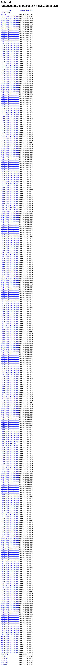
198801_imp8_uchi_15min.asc (10, 353)
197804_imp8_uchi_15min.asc (10, 122)
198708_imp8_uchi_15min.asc (10, 343)
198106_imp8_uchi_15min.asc (10, 197)
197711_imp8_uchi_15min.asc (10, 112)
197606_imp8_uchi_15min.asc (10, 79)
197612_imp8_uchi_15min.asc (10, 91)
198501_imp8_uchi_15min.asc (10, 282)
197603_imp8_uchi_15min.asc (10, 73)
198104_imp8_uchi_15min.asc (10, 193)
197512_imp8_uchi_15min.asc (10, 67)
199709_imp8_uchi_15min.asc (10, 581)
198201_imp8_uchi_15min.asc (10, 211)
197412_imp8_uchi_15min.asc (10, 43)
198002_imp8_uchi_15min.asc (10, 166)
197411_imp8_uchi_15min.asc (10, 42)
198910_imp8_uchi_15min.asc (10, 394)
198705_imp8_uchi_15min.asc (10, 337)
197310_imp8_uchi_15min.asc (10, 16)
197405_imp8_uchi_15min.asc (10, 30)
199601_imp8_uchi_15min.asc (10, 542)
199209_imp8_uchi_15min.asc (10, 463)
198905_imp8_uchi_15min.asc (10, 384)
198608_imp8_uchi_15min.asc (10, 319)
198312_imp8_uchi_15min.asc (10, 256)
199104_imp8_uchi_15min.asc (10, 430)
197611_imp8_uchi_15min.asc (10, 89)
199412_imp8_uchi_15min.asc (10, 516)
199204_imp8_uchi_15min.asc (10, 453)
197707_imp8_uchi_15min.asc (10, 105)
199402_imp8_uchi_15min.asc (10, 497)
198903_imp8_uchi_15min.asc (10, 380)
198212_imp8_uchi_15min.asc (10, 233)
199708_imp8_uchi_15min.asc (10, 579)
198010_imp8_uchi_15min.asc (10, 181)
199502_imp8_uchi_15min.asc (10, 520)
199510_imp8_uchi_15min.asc (10, 536)
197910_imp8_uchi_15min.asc (10, 158)
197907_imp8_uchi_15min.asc (10, 152)
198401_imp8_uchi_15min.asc (10, 258)
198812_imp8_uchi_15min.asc (10, 374)
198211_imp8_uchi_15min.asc (10, 231)
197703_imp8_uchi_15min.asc (10, 97)
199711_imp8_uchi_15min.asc (10, 585)
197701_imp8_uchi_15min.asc (10, 93)
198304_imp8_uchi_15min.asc (10, 240)
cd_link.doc (4, 658)
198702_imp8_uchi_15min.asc (10, 331)
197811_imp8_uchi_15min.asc (10, 136)
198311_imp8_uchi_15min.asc (10, 254)
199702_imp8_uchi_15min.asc (10, 567)
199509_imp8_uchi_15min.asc (10, 534)
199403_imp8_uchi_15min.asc (10, 498)
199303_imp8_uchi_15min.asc (10, 475)
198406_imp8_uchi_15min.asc (10, 268)
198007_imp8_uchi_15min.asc (10, 175)
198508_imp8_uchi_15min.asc (10, 296)
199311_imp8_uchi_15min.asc (10, 491)
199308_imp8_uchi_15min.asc (10, 485)
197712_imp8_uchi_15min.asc (10, 114)
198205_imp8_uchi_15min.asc (10, 219)
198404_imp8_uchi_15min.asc (10, 264)
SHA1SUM (4, 654)
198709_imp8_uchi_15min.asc (10, 345)
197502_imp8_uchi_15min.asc (10, 47)
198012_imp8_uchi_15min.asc (10, 185)
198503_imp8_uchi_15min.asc (10, 286)
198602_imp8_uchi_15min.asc (10, 307)
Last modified (24, 10)
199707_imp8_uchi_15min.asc (10, 577)
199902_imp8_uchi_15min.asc (10, 615)
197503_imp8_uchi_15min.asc (10, 49)
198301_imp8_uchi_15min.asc (10, 235)
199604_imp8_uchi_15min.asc (10, 548)
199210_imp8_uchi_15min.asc (10, 465)
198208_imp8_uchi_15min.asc (10, 225)
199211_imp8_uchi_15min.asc (10, 467)
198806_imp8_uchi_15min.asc (10, 363)
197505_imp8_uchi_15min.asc (10, 53)
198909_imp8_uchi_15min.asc (10, 392)
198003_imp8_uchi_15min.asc (10, 168)
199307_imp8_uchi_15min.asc (10, 483)
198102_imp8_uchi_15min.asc (10, 189)
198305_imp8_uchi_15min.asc (10, 242)
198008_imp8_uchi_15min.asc (10, 177)
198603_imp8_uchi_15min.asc (10, 309)
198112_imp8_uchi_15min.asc (10, 209)
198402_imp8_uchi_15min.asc (10, 260)
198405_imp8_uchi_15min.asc (10, 266)
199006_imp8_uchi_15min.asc (10, 410)
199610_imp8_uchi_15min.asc (10, 560)
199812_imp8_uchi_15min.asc (10, 611)
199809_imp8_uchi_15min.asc (10, 605)
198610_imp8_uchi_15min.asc (10, 323)
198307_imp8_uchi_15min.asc (10, 246)
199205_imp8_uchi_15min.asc (10, 455)
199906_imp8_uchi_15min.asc (10, 623)
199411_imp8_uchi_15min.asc (10, 514)
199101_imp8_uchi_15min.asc (10, 424)
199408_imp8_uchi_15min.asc (10, 508)
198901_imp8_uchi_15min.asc (10, 376)
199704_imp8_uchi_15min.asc (10, 571)
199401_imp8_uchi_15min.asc (10, 495)
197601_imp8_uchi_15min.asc (10, 69)
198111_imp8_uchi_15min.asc (10, 207)
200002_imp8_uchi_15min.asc (10, 638)
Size (31, 10)
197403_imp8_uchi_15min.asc (10, 26)
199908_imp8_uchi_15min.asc (10, 627)
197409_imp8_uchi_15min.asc (10, 38)
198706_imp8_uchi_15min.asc (10, 339)
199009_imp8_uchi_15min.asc (10, 416)
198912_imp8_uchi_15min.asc (10, 398)
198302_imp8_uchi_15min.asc (10, 237)
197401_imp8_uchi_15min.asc (10, 22)
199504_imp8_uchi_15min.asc (10, 524)
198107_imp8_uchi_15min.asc (10, 199)
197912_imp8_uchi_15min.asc (10, 162)
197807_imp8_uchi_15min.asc (10, 128)
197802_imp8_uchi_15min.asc (10, 118)
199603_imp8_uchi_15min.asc (10, 546)
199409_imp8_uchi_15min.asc (10, 510)
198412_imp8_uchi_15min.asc (10, 280)
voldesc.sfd (4, 662)
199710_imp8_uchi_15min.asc (10, 583)
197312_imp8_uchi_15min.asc (10, 20)
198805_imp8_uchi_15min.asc (10, 361)
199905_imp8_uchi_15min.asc (10, 621)
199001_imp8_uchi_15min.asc (10, 400)
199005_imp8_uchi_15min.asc (10, 408)
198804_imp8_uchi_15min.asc (10, 359)
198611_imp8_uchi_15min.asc (10, 325)
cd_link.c (3, 656)
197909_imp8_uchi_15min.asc (10, 156)
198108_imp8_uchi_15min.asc (10, 201)
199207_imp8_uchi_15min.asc (10, 459)
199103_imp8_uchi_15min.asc (10, 428)
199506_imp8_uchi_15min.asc (10, 528)
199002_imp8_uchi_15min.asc (10, 402)
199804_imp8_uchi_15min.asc (10, 595)
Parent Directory (6, 12)
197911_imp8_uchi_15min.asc (10, 160)
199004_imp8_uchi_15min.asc (10, 406)
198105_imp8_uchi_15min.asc (10, 195)
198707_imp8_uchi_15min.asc (10, 341)
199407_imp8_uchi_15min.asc (10, 506)
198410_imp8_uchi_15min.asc (10, 276)
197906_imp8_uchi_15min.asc (10, 150)
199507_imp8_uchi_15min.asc (10, 530)
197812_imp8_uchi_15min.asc (10, 138)
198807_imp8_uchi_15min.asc (10, 365)
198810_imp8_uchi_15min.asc (10, 370)
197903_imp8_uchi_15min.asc (10, 144)
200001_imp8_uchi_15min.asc (10, 636)
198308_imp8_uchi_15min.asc (10, 248)
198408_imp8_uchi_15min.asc (10, 272)
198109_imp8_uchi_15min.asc (10, 203)
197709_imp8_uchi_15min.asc (10, 108)
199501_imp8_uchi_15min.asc (10, 518)
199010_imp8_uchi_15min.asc (10, 418)
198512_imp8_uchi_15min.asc (10, 303)
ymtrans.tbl (4, 664)
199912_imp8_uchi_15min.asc (10, 634)
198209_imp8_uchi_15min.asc (10, 227)
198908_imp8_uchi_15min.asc (10, 390)
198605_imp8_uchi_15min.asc (10, 313)
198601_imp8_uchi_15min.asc (10, 305)
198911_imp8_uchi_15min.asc (10, 396)
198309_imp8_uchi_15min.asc (10, 250)
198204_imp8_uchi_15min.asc (10, 217)
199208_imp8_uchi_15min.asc (10, 461)
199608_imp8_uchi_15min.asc (10, 556)
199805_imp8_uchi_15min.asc (10, 597)
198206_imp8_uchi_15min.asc (10, 221)
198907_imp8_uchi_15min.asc (10, 388)
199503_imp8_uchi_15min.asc (10, 522)
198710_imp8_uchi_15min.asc (10, 347)
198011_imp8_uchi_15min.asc (10, 183)
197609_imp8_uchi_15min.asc (10, 85)
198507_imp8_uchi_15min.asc (10, 294)
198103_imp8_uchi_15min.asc (10, 191)
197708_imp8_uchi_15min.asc (10, 107)
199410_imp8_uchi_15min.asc (10, 512)
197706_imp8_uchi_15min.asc (10, 103)
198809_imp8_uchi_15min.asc (10, 368)
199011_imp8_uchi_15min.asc (10, 420)
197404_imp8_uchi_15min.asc (10, 28)
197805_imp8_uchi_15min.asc (10, 124)
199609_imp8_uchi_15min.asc (10, 558)
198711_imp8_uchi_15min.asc (10, 349)
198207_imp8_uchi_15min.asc (10, 223)
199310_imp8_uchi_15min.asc (10, 489)
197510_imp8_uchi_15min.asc (10, 63)
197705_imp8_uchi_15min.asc (10, 101)
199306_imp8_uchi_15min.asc (10, 481)
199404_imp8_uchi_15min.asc (10, 500)
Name (10, 10)
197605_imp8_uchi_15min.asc (10, 77)
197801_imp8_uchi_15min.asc (10, 116)
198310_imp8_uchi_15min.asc (10, 252)
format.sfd (4, 660)
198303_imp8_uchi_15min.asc (10, 238)
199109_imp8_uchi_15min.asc (10, 439)
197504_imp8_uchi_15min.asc (10, 51)
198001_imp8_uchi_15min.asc (10, 164)
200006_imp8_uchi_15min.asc (10, 646)
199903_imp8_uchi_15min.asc (10, 617)
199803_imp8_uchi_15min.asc (10, 593)
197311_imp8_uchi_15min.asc (10, 18)
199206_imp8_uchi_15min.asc (10, 457)
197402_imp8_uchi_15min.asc (10, 24)
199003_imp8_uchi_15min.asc (10, 404)
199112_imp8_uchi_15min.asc (10, 445)
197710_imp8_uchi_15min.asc (10, 110)
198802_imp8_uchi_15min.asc (10, 355)
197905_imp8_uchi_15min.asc (10, 148)
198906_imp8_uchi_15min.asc (10, 386)
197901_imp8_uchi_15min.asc (10, 140)
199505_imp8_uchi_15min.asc (10, 526)
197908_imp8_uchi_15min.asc (10, 154)
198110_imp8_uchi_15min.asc (10, 205)
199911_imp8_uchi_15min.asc (10, 632)
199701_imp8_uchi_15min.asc (10, 565)
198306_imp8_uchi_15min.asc (10, 244)
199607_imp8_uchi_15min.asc (10, 554)
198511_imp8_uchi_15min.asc (10, 302)
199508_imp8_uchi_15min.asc (10, 532)
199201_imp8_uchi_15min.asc (10, 447)
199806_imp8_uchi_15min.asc (10, 599)
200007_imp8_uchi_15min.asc (10, 648)
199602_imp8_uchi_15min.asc (10, 544)
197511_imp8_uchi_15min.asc (10, 65)
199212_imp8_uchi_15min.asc (10, 469)
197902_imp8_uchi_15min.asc (10, 142)
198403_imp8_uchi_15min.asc (10, 262)
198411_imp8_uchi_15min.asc (10, 278)
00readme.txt (5, 14)
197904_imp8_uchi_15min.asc (10, 146)
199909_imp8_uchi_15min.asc (10, 628)
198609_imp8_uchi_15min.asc (10, 321)
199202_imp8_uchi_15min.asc (10, 449)
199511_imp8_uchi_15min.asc (10, 538)
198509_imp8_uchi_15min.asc (10, 298)
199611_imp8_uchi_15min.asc (10, 562)
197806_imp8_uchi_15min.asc (10, 126)
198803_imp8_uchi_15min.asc (10, 357)
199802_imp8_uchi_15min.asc (10, 591)
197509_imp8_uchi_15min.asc (10, 61)
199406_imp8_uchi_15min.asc (10, 504)
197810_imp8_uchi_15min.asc (10, 134)
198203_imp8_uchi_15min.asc (10, 215)
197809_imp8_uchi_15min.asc (10, 132)
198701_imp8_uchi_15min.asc (10, 329)
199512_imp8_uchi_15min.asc (10, 540)
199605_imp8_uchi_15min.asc (10, 550)
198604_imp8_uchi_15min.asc (10, 311)
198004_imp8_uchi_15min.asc (10, 170)
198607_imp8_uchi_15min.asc (10, 317)
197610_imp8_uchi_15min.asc (10, 87)
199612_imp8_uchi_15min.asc (10, 563)
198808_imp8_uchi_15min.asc (10, 367)
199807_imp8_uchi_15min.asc (10, 601)
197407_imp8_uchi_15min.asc (10, 34)
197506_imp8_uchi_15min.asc (10, 55)
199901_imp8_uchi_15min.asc (10, 613)
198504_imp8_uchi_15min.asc (10, 288)
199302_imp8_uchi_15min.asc (10, 473)
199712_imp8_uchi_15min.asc (10, 587)
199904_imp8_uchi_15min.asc (10, 619)
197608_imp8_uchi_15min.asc (10, 83)
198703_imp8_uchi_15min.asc (10, 333)
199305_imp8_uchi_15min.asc (10, 479)
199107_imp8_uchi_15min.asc (10, 435)
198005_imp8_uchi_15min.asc (10, 172)
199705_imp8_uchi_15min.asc (10, 573)
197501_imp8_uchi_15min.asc (10, 45)
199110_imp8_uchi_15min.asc (10, 441)
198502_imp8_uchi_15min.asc (10, 284)
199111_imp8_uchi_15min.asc (10, 443)
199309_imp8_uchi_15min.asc (10, 487)
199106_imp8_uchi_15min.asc (10, 433)
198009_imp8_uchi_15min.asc (10, 179)
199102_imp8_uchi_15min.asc (10, 426)
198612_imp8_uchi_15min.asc (10, 327)
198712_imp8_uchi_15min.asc (10, 351)
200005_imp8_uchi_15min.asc (10, 644)
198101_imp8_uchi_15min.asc (10, 187)
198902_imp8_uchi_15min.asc (10, 378)
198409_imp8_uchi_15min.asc (10, 274)
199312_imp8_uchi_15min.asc (10, 493)
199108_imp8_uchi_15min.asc (10, 437)
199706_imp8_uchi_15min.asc (10, 575)
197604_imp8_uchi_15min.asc (10, 75)
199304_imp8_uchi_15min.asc (10, 477)
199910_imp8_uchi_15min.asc (10, 630)
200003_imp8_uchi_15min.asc (10, 640)
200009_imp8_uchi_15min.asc (10, 652)
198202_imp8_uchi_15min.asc (10, 213)
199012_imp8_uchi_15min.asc (10, 422)
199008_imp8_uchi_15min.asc (10, 414)
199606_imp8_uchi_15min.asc (10, 552)
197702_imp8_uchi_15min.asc (10, 95)
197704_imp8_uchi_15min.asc (10, 99)
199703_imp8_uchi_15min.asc (10, 569)
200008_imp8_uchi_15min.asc (10, 650)
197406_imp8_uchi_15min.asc (10, 32)
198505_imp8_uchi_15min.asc (10, 290)
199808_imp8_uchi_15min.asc (10, 603)
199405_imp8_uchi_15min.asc (10, 502)
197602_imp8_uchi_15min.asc (10, 71)
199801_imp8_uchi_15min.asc (10, 589)
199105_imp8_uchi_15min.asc (10, 432)
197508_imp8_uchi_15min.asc (10, 59)
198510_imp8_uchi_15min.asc (10, 300)
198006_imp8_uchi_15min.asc (10, 173)
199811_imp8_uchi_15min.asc (10, 609)
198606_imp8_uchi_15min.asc (10, 315)
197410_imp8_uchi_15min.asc (10, 40)
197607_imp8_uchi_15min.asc (10, 81)
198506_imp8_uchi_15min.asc (10, 292)
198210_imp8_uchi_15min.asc (10, 229)
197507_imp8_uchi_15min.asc (10, 57)
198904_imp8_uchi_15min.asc (10, 382)
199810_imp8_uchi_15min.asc (10, 607)
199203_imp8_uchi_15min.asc (10, 451)
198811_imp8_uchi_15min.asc (10, 372)
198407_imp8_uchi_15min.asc (10, 270)
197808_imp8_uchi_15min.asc (10, 130)
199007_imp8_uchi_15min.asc (10, 412)
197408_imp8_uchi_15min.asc (10, 36)
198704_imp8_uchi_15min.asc (10, 335)
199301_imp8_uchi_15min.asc (10, 471)
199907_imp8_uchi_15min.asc (10, 625)
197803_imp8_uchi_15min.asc (10, 120)
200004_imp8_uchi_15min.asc (10, 642)
